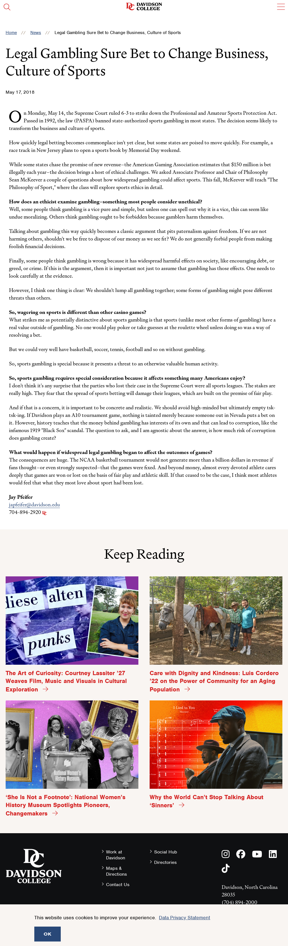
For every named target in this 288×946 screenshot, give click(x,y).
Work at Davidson (115, 855)
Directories (165, 862)
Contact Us (117, 884)
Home (11, 32)
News (35, 32)
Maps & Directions (116, 871)
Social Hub (165, 852)
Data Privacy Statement (184, 917)
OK (47, 934)
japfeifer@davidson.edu (34, 504)
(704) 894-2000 (239, 902)
